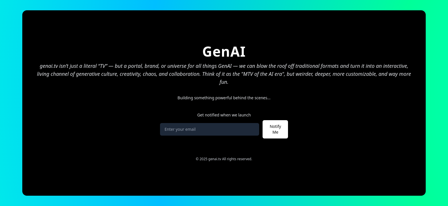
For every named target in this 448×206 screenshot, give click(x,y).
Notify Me (275, 129)
